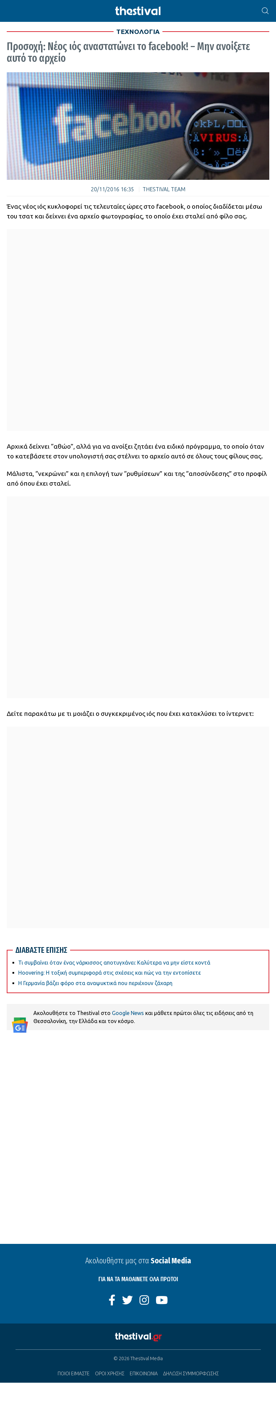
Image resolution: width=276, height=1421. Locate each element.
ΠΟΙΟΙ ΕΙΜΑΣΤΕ (74, 1373)
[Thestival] (138, 11)
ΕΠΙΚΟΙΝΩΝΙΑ (144, 1373)
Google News (128, 1013)
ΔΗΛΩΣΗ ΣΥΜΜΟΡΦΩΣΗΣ (191, 1373)
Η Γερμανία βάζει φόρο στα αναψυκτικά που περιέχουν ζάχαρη (95, 983)
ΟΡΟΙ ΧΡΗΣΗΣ (109, 1373)
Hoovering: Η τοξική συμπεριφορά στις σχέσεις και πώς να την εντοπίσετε (109, 973)
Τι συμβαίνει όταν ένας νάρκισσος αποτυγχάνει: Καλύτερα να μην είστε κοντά (114, 963)
